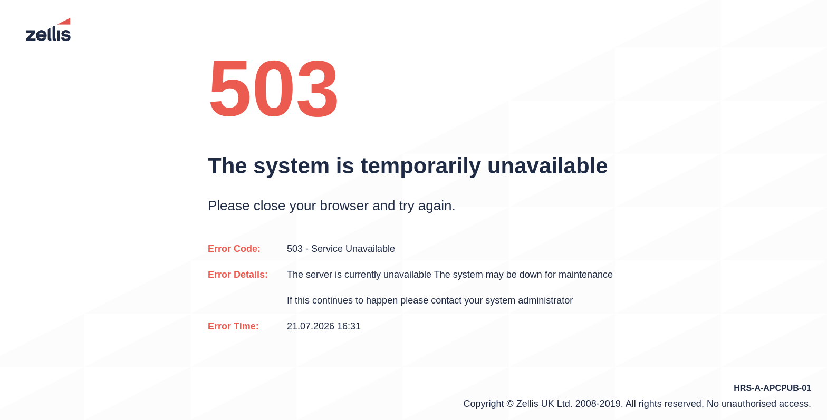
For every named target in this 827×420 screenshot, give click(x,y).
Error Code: (234, 248)
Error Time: (233, 326)
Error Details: (238, 274)
